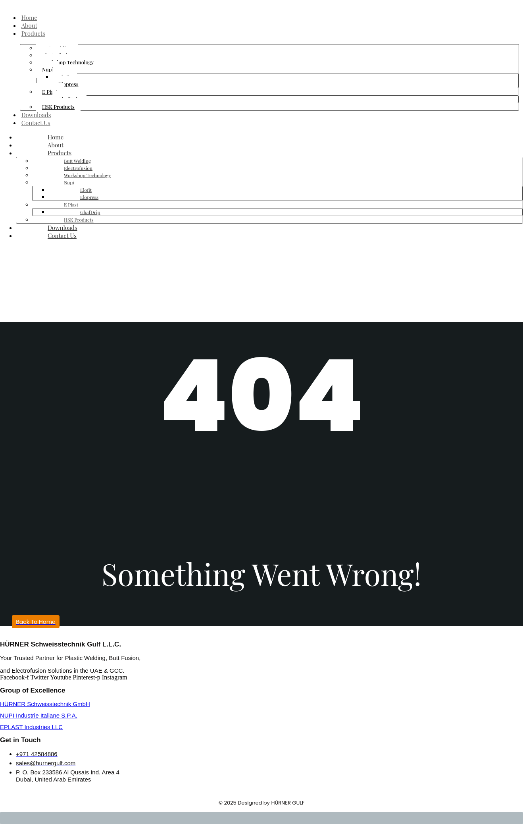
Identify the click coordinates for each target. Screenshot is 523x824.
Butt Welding (77, 161)
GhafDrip (90, 212)
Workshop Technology (68, 62)
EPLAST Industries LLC (31, 727)
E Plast (50, 91)
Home (30, 17)
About (30, 25)
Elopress (68, 84)
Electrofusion (78, 168)
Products (34, 33)
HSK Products (58, 106)
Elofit (86, 190)
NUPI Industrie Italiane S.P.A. (38, 715)
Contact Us (37, 123)
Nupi (47, 69)
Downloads (37, 115)
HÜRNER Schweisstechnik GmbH (45, 703)
